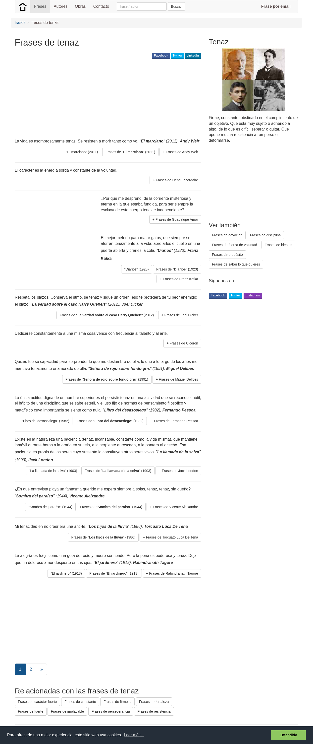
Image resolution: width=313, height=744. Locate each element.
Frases (40, 6)
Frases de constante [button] (80, 702)
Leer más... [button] (134, 735)
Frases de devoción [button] (227, 235)
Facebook (161, 55)
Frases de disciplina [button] (265, 235)
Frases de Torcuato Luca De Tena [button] (172, 537)
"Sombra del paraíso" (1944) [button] (50, 507)
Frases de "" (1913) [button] (113, 573)
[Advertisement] (105, 99)
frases (20, 22)
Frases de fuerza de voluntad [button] (234, 245)
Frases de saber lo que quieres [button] (236, 264)
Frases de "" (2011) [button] (130, 152)
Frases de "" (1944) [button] (111, 507)
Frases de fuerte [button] (30, 711)
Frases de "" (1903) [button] (118, 471)
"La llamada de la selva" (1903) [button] (53, 471)
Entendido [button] (288, 735)
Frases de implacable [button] (67, 711)
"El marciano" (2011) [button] (82, 152)
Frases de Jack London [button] (180, 471)
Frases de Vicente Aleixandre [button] (175, 507)
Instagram (253, 295)
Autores (60, 6)
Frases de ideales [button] (278, 245)
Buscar (176, 6)
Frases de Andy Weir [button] (182, 152)
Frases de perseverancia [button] (111, 711)
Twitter (177, 55)
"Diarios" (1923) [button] (136, 269)
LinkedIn (193, 55)
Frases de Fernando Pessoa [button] (176, 421)
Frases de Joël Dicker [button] (181, 315)
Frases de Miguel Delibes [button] (178, 379)
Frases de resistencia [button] (153, 711)
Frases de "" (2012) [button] (107, 315)
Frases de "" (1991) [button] (106, 379)
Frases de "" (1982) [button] (110, 421)
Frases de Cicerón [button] (184, 343)
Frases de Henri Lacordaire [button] (177, 180)
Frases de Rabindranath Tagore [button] (173, 573)
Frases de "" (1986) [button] (103, 537)
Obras (80, 6)
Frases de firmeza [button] (117, 702)
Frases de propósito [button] (227, 255)
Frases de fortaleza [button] (154, 702)
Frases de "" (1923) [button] (177, 269)
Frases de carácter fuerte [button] (37, 702)
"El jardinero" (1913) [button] (66, 573)
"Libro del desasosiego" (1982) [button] (45, 421)
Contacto (101, 6)
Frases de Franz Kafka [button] (180, 279)
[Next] (41, 669)
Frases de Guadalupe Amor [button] (177, 219)
